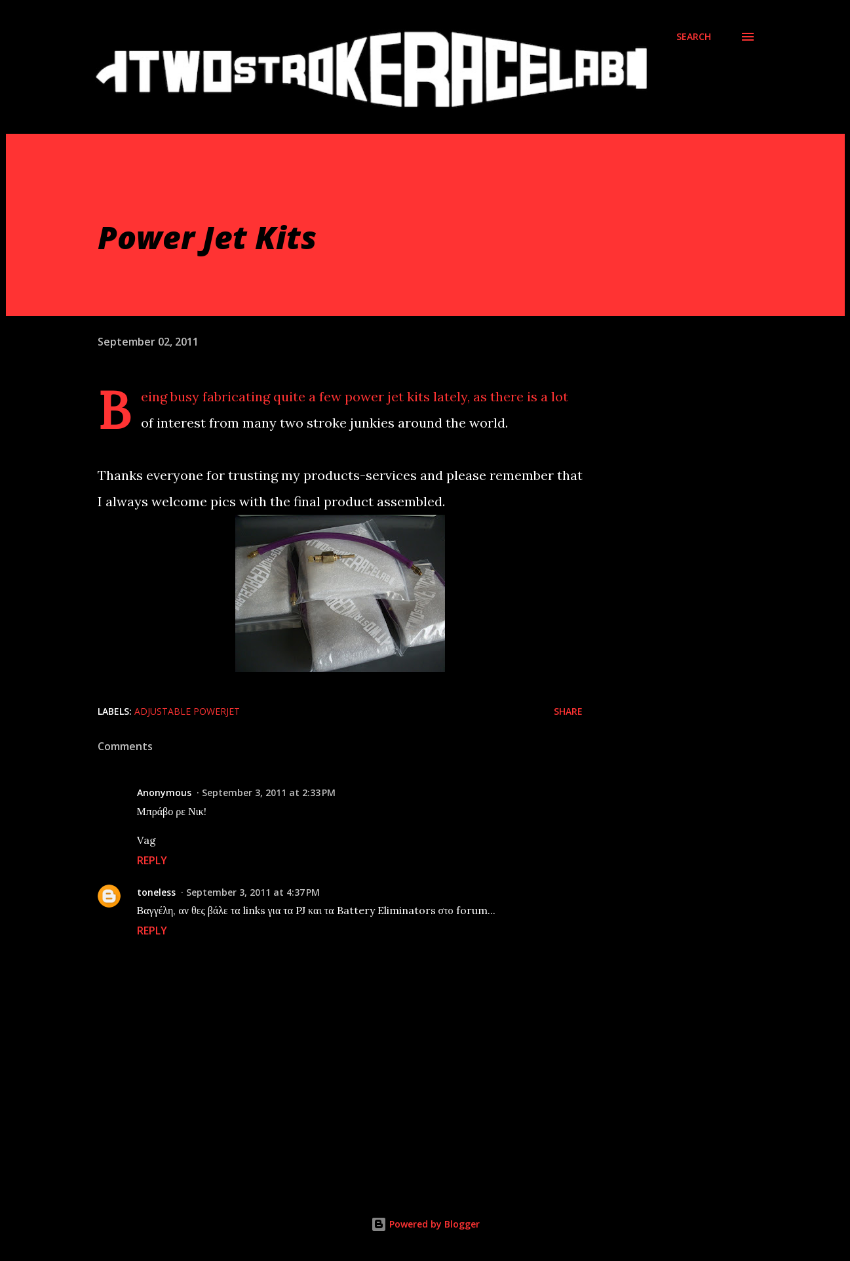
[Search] (693, 37)
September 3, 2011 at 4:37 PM (253, 892)
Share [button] (568, 711)
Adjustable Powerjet (187, 711)
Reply (152, 860)
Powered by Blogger (425, 1224)
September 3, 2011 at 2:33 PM (269, 792)
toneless (156, 892)
